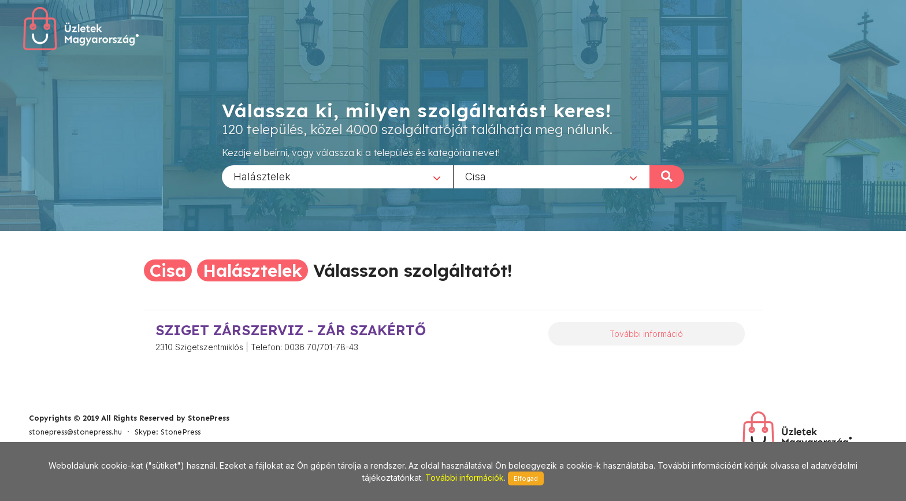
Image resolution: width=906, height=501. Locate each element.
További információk (464, 478)
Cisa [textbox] (475, 176)
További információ (646, 334)
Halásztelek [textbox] (262, 176)
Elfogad (526, 478)
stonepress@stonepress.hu (75, 432)
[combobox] (337, 176)
